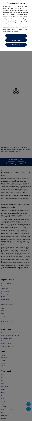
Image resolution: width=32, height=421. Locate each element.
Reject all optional (16, 40)
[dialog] (16, 210)
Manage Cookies (16, 44)
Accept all (16, 35)
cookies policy (15, 31)
